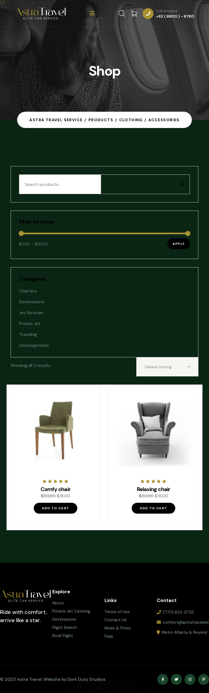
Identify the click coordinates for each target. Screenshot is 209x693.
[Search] (182, 184)
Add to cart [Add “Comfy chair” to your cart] (55, 508)
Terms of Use (117, 611)
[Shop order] (167, 366)
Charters (28, 291)
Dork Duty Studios (86, 679)
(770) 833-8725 (178, 612)
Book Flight (62, 635)
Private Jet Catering (71, 611)
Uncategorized (33, 345)
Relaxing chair (153, 489)
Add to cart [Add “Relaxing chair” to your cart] (153, 508)
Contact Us (115, 620)
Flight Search (64, 627)
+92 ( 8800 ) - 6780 (175, 16)
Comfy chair (55, 489)
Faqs (108, 636)
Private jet (30, 323)
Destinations (31, 302)
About (58, 603)
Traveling (28, 334)
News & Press (117, 628)
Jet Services (31, 313)
